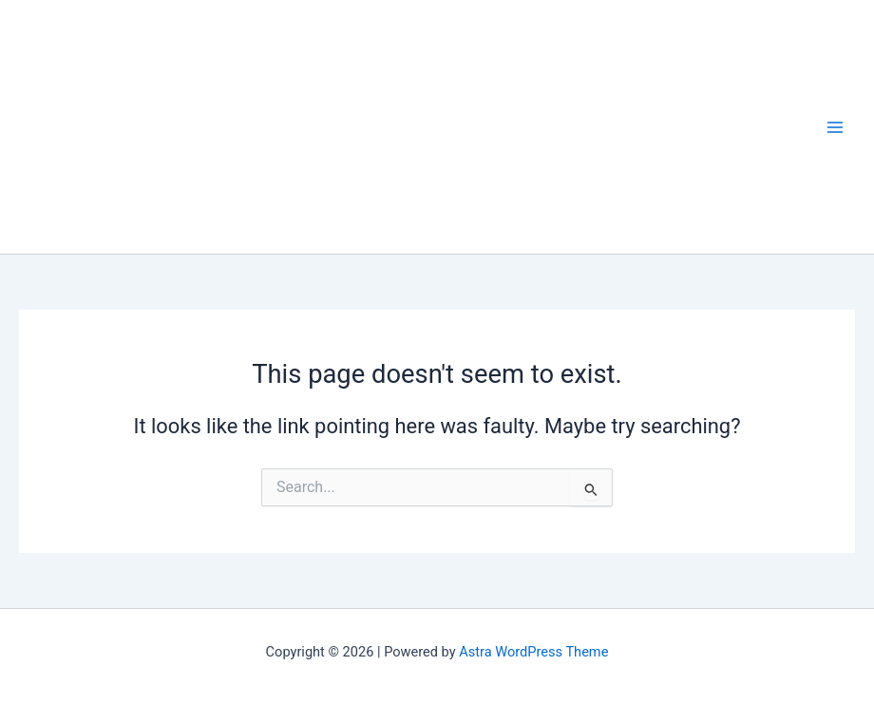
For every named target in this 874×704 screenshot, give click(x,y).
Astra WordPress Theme (533, 651)
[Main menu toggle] (835, 127)
